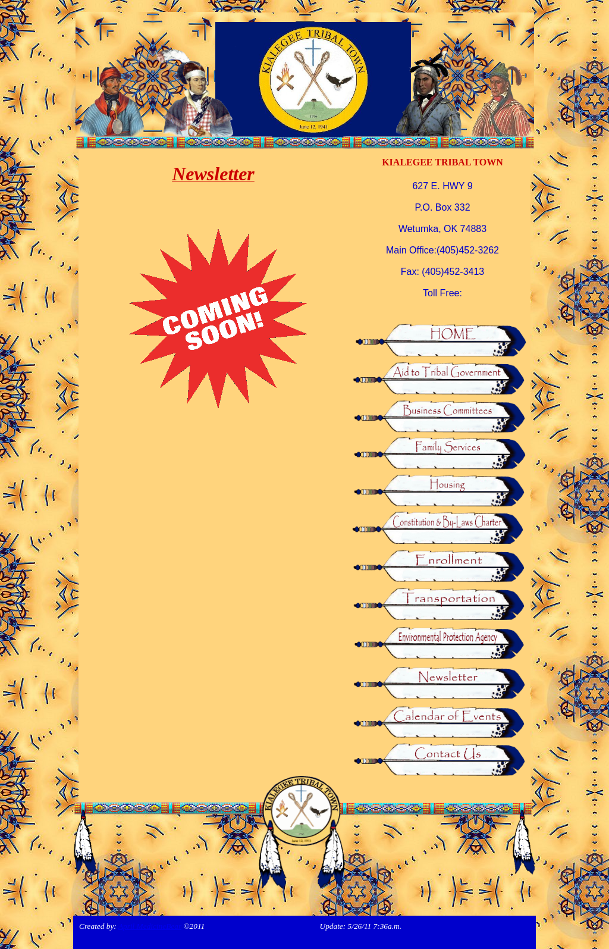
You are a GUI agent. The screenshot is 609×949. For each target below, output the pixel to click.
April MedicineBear (149, 926)
